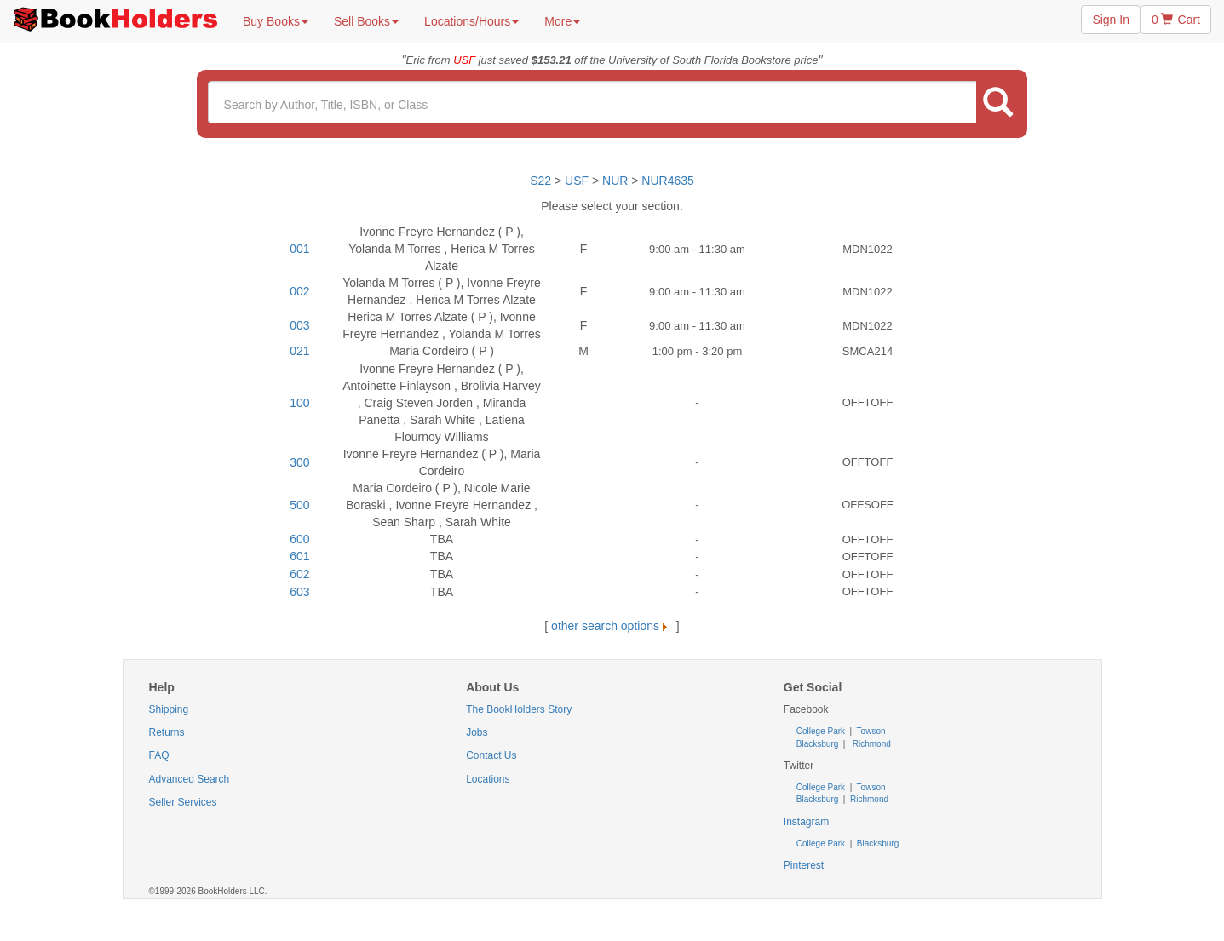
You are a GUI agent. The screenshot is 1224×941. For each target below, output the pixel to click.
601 (299, 556)
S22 (540, 180)
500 (299, 505)
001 (299, 248)
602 (299, 574)
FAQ (159, 755)
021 (299, 351)
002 (299, 291)
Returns (167, 732)
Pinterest (804, 865)
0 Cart (1176, 19)
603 (299, 592)
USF (578, 180)
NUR (615, 180)
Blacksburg (817, 744)
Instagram (806, 822)
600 (299, 539)
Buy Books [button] (275, 21)
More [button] (562, 21)
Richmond (870, 744)
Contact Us (491, 755)
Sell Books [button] (366, 21)
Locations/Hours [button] (471, 21)
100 (299, 403)
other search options (612, 626)
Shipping (169, 709)
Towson (870, 731)
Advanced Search (189, 779)
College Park (822, 731)
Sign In (1110, 19)
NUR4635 (667, 180)
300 (299, 462)
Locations (487, 779)
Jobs (476, 732)
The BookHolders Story (519, 709)
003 (299, 325)
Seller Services (183, 802)
